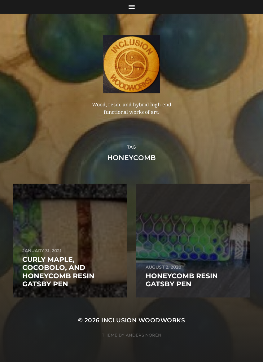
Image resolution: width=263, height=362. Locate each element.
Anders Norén (143, 335)
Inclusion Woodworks (143, 320)
